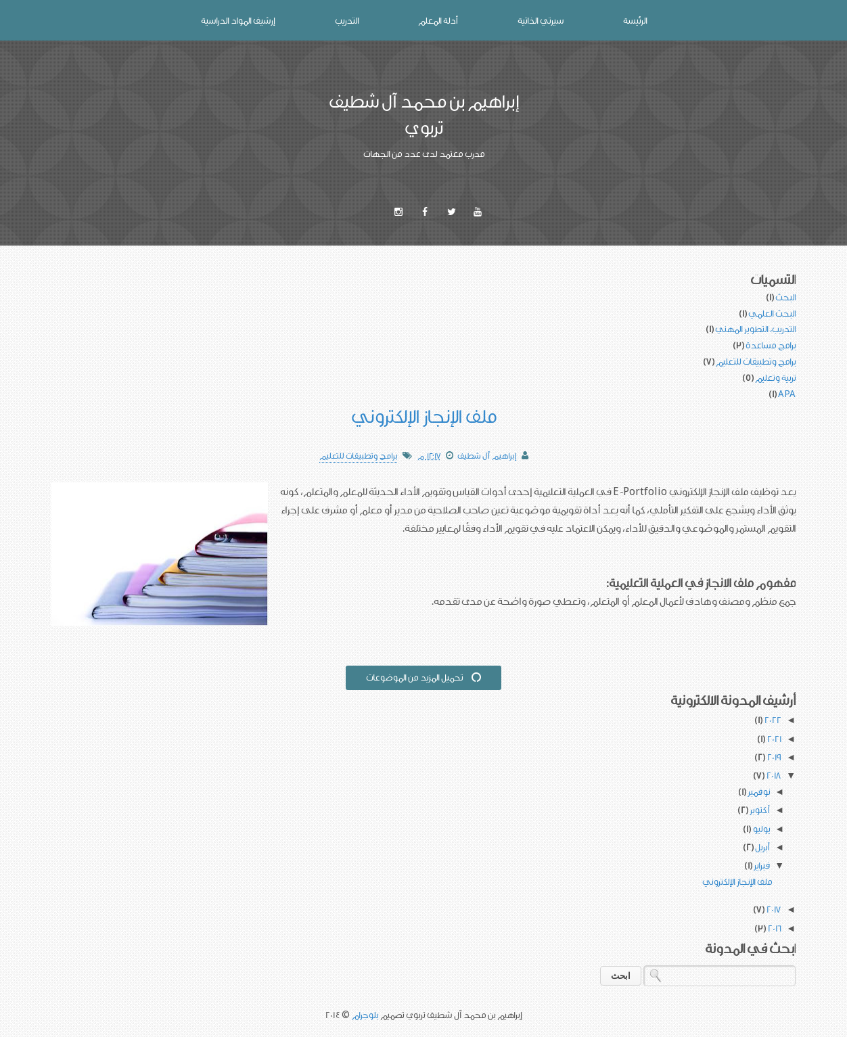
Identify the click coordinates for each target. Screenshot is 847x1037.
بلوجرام (365, 1014)
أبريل (761, 847)
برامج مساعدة (771, 345)
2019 (772, 757)
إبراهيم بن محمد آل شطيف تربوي (424, 114)
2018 (772, 775)
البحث (785, 297)
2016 (773, 928)
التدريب (347, 20)
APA (787, 393)
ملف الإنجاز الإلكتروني (424, 416)
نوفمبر (758, 791)
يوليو (760, 828)
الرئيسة (635, 20)
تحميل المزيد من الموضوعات (424, 677)
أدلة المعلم (438, 20)
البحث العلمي (772, 313)
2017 (772, 909)
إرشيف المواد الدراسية (238, 20)
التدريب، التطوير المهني (755, 329)
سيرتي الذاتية (541, 20)
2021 (772, 738)
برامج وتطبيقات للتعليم (756, 361)
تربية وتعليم (775, 377)
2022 (771, 720)
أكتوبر (759, 809)
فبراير (761, 865)
